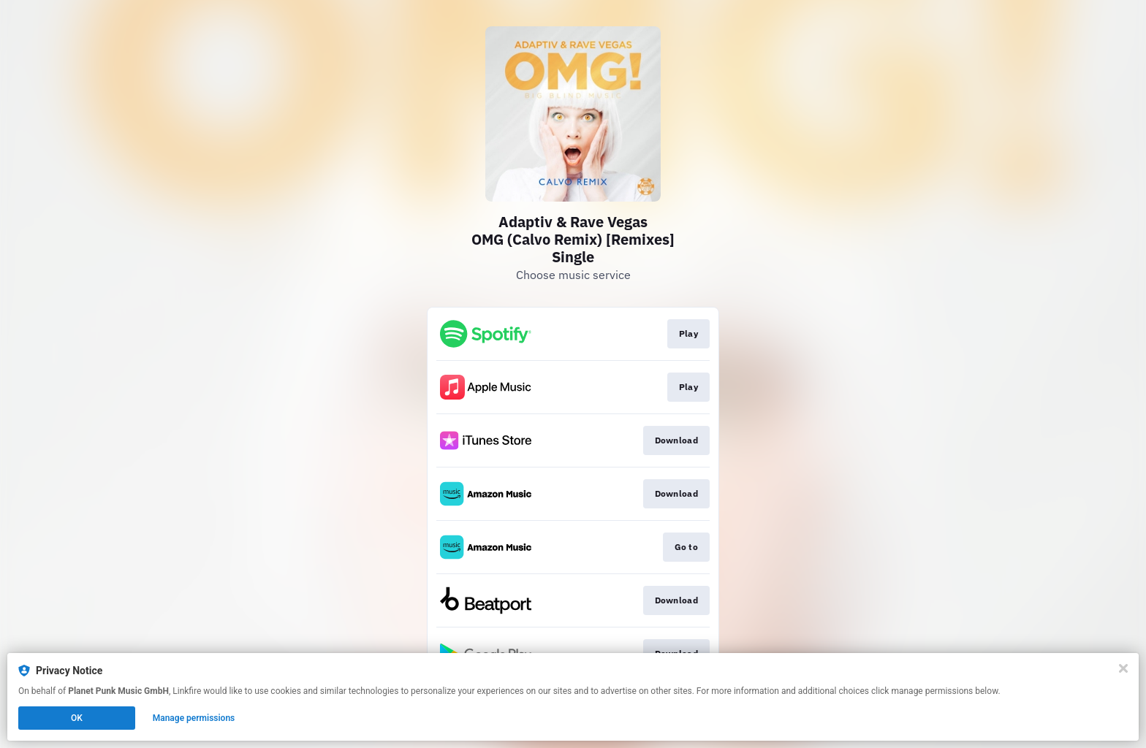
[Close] (1123, 668)
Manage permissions (194, 718)
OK (77, 718)
